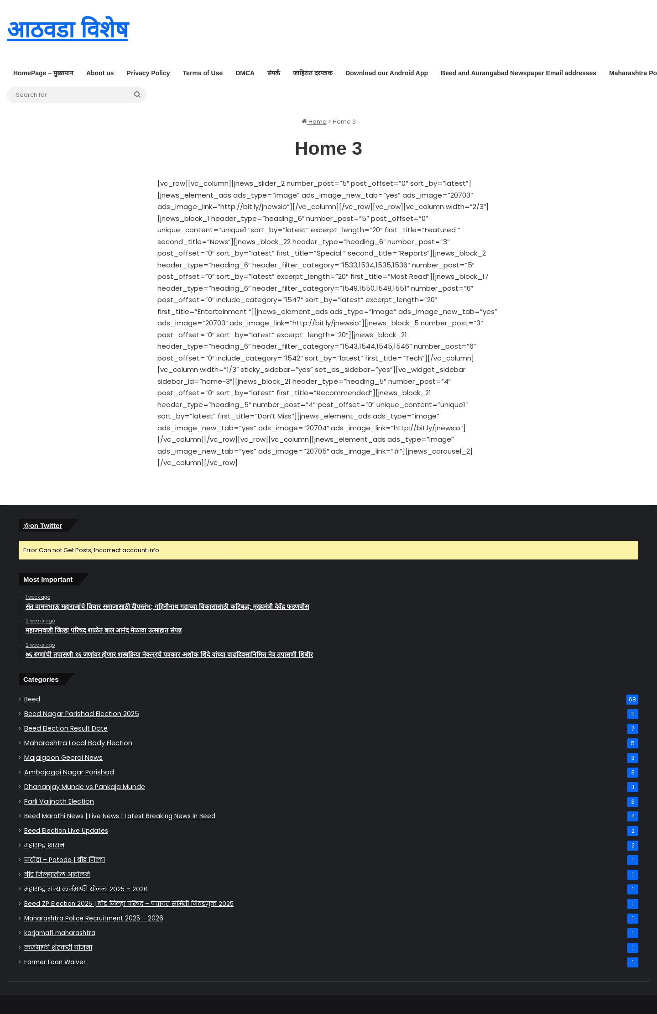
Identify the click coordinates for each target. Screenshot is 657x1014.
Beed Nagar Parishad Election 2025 (81, 713)
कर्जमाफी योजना (58, 947)
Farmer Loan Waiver (55, 962)
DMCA (245, 73)
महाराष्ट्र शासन (44, 845)
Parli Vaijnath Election (59, 801)
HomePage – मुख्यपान (43, 73)
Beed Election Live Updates (66, 830)
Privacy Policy (148, 73)
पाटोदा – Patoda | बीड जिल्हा (64, 860)
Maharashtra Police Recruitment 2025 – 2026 (93, 918)
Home (314, 121)
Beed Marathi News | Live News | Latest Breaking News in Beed (119, 816)
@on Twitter (42, 525)
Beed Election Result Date (66, 728)
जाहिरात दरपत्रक (313, 73)
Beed (32, 699)
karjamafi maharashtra (59, 933)
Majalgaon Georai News (63, 757)
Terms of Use (203, 73)
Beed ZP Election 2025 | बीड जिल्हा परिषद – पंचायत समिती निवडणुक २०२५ (129, 903)
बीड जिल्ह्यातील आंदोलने (57, 874)
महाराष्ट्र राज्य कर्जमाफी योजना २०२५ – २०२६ (86, 889)
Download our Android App (386, 73)
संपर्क (273, 73)
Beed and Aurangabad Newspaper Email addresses (518, 73)
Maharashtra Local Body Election (78, 742)
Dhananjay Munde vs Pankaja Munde (84, 786)
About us (100, 73)
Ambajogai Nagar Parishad (69, 772)
